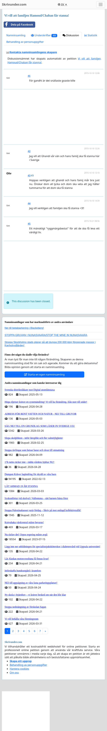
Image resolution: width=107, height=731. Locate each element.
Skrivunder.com (14, 4)
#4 (29, 203)
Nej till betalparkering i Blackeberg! (24, 328)
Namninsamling (15, 35)
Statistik (90, 35)
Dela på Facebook (18, 24)
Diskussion (71, 35)
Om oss (14, 672)
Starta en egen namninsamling (44, 374)
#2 (29, 151)
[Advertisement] (54, 117)
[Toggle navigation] (100, 4)
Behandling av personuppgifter (25, 42)
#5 (29, 223)
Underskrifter (44, 35)
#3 (29, 175)
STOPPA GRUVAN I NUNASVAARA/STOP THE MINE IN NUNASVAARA (46, 335)
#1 (29, 76)
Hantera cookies (19, 668)
